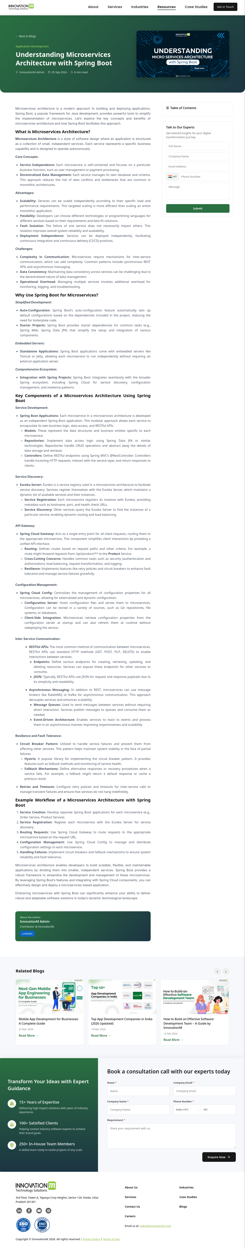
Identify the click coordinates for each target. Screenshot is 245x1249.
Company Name (118, 1101)
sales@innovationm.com (155, 1226)
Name (112, 1082)
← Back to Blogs (26, 36)
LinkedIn (27, 933)
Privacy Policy (91, 1239)
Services (115, 6)
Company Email (183, 1082)
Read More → (29, 1035)
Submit (197, 208)
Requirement (116, 1120)
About (93, 6)
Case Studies (196, 6)
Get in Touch (225, 7)
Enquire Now (219, 1157)
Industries (139, 6)
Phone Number (183, 1101)
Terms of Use (111, 1239)
